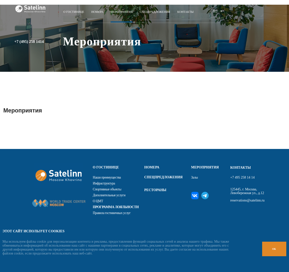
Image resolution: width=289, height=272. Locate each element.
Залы (194, 177)
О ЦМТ (98, 201)
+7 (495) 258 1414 (29, 42)
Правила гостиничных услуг (112, 213)
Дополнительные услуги (109, 195)
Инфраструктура (104, 183)
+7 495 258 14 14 (242, 177)
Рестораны (155, 190)
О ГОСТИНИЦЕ (73, 12)
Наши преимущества (107, 177)
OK (274, 249)
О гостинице (106, 167)
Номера (97, 12)
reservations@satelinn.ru (247, 200)
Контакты (185, 12)
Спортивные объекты (107, 189)
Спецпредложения (155, 12)
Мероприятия (122, 12)
